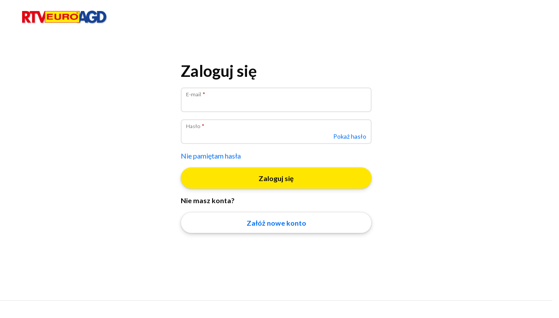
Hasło (193, 126)
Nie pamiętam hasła (211, 155)
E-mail (194, 94)
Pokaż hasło (349, 136)
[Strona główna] (64, 22)
